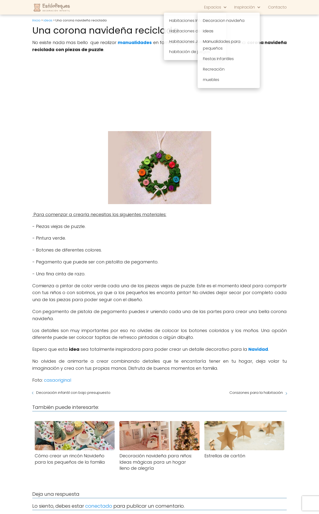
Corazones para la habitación (256, 392)
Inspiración (244, 7)
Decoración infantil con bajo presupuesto (73, 392)
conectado (98, 506)
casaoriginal (57, 380)
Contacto (277, 7)
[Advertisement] (159, 92)
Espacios (212, 7)
